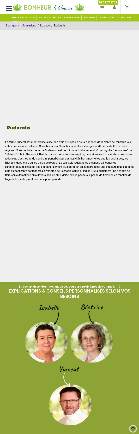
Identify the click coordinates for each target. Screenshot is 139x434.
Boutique (11, 25)
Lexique (45, 25)
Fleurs (57, 17)
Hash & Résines (72, 17)
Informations (28, 25)
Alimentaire (124, 17)
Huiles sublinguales (23, 17)
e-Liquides (89, 17)
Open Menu (9, 8)
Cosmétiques (106, 17)
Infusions (44, 17)
